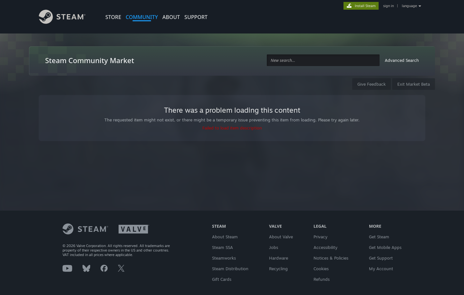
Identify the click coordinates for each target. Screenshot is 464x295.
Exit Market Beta (413, 84)
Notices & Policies (331, 258)
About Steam (225, 236)
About (171, 17)
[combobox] (323, 60)
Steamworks (224, 258)
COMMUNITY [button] (142, 17)
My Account (381, 268)
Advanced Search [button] (402, 60)
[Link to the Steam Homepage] (67, 18)
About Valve (281, 236)
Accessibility (325, 247)
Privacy (320, 236)
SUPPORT (196, 17)
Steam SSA (222, 247)
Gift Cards (221, 279)
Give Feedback (371, 84)
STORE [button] (113, 17)
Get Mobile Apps (385, 247)
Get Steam (379, 236)
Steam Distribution (230, 268)
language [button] (409, 6)
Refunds (322, 279)
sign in (388, 6)
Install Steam (365, 6)
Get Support (381, 258)
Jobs (273, 247)
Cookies (321, 268)
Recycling (278, 268)
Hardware (278, 258)
